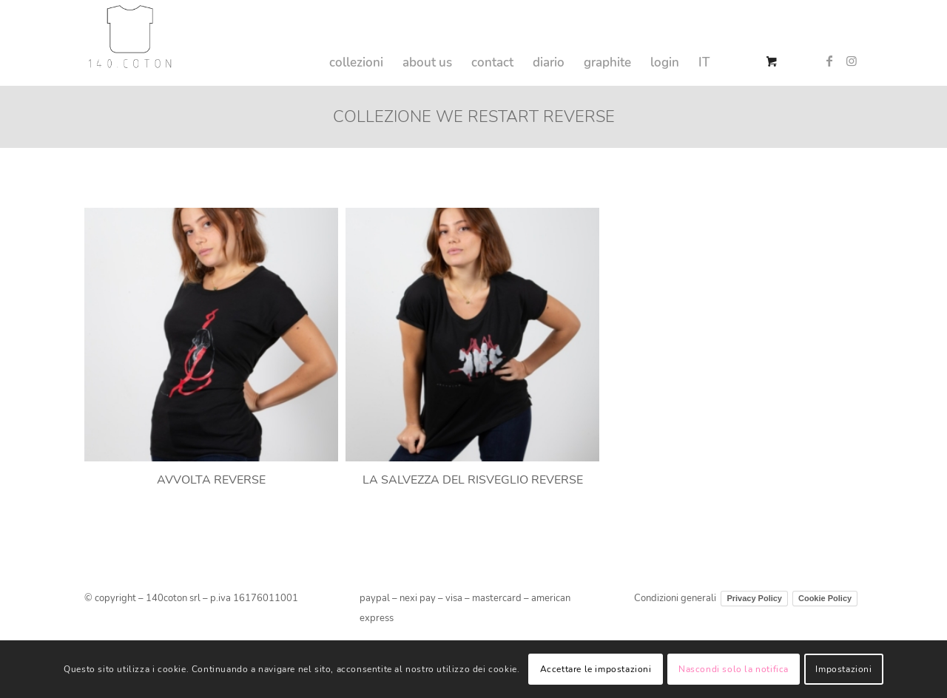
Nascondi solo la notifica (733, 669)
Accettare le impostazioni (596, 669)
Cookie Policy (825, 598)
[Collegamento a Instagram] (851, 61)
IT (704, 62)
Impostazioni (843, 669)
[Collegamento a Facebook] (829, 61)
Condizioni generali (675, 598)
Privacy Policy (754, 598)
